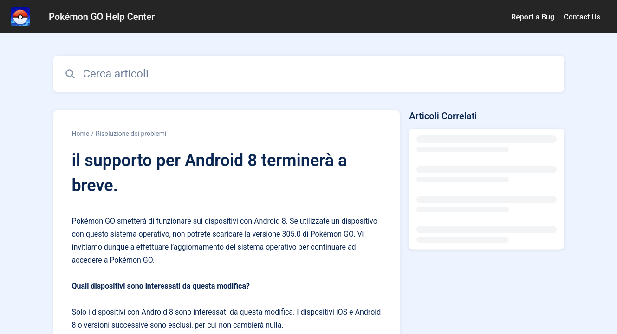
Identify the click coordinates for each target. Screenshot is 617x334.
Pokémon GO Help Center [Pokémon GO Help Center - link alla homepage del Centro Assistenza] (102, 16)
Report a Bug (532, 17)
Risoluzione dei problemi (131, 133)
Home (81, 133)
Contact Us (582, 17)
